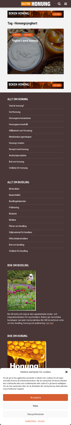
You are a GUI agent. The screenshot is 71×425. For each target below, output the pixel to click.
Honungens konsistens (20, 118)
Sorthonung (14, 112)
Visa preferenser (35, 414)
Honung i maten (16, 143)
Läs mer (49, 323)
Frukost (17, 35)
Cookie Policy (30, 421)
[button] (66, 371)
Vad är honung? (16, 106)
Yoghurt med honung (25, 40)
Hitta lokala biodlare (18, 238)
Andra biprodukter (17, 155)
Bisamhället (14, 195)
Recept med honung (18, 149)
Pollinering (14, 207)
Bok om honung (16, 162)
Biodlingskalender (17, 201)
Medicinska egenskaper (20, 137)
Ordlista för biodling (18, 251)
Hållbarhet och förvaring (20, 130)
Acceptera (35, 397)
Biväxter (13, 213)
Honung (27, 35)
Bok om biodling (16, 245)
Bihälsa (12, 220)
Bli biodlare (14, 189)
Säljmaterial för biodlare (20, 232)
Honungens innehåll (18, 124)
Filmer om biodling (17, 226)
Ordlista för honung (18, 168)
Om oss (41, 421)
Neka (35, 406)
